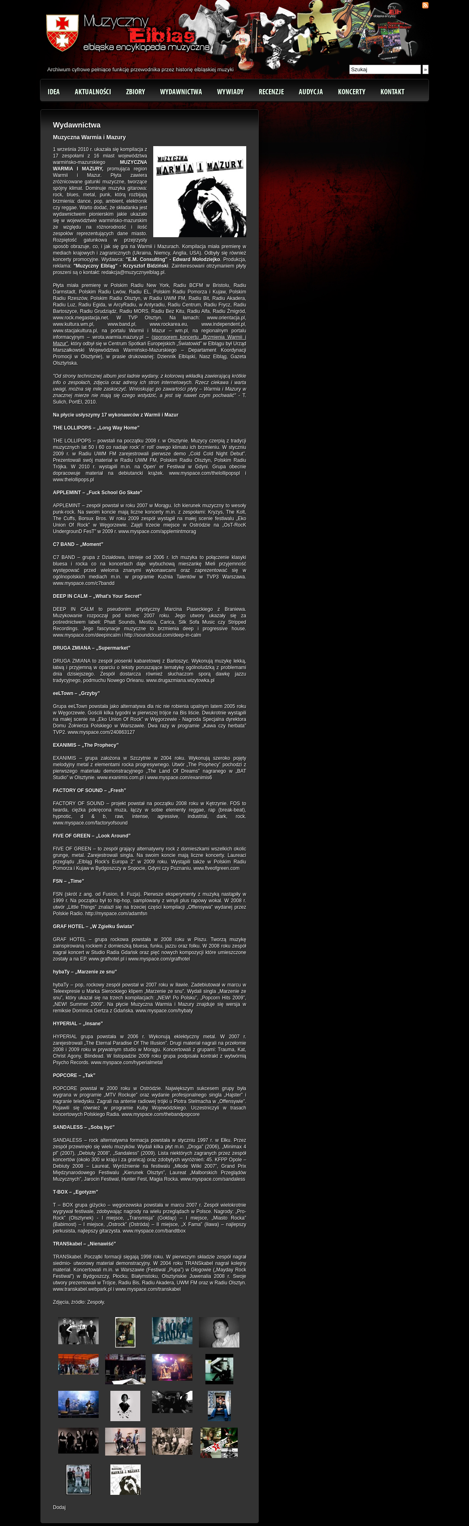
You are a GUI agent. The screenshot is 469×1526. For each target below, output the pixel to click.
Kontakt (392, 91)
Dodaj (59, 1507)
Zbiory (135, 91)
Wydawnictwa (181, 91)
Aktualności (93, 91)
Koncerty (351, 91)
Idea (54, 91)
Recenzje (271, 91)
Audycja (311, 91)
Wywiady (230, 91)
